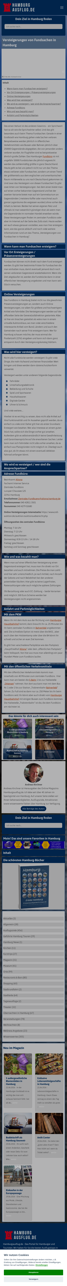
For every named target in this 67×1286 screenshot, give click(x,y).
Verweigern (33, 1279)
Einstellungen (42, 1265)
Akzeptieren (33, 1272)
